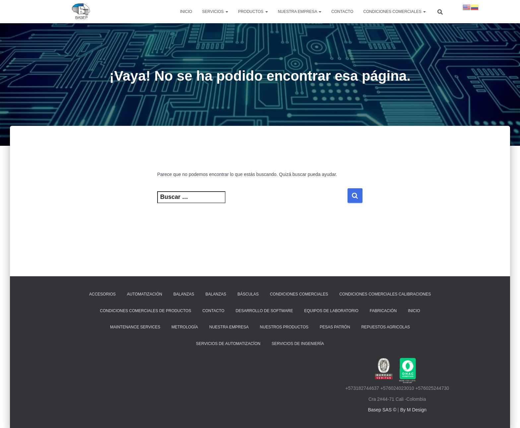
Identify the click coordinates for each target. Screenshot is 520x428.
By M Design (413, 409)
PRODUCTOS (253, 11)
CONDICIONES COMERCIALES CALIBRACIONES (385, 294)
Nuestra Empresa (229, 327)
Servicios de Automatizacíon (228, 343)
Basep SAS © (383, 409)
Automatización (144, 294)
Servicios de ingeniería (298, 343)
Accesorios (102, 294)
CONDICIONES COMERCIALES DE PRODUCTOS (145, 310)
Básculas (248, 294)
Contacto (342, 11)
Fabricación (383, 310)
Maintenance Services (135, 327)
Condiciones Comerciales (394, 11)
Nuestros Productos (284, 327)
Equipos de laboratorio (331, 310)
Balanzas (183, 294)
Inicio (186, 11)
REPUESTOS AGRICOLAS (385, 327)
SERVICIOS (215, 11)
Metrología (184, 327)
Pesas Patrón (335, 327)
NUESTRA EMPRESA (299, 11)
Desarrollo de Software (264, 310)
